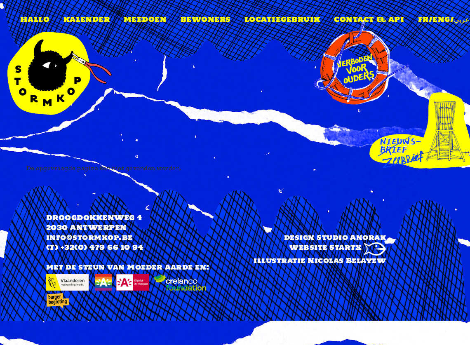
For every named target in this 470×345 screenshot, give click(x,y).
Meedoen (145, 19)
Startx (357, 247)
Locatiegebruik (282, 19)
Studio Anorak (351, 237)
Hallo (34, 19)
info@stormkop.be (89, 237)
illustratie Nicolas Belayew (320, 260)
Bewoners (206, 19)
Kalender (86, 19)
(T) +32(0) (66, 247)
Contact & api (369, 19)
